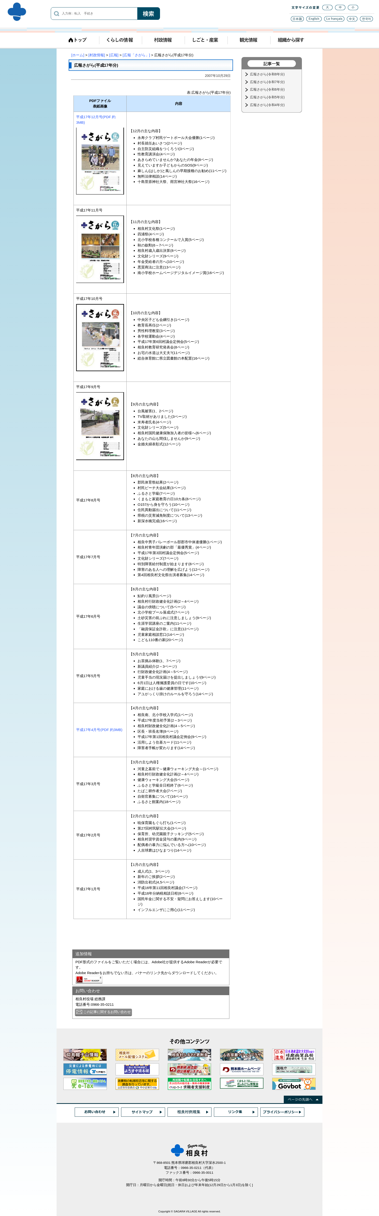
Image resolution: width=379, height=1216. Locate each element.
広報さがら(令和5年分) (268, 97)
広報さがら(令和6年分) (268, 89)
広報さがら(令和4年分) (268, 105)
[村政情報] (96, 55)
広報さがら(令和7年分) (268, 82)
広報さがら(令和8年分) (268, 74)
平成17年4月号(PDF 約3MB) (99, 730)
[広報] (113, 55)
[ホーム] (77, 55)
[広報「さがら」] (136, 55)
